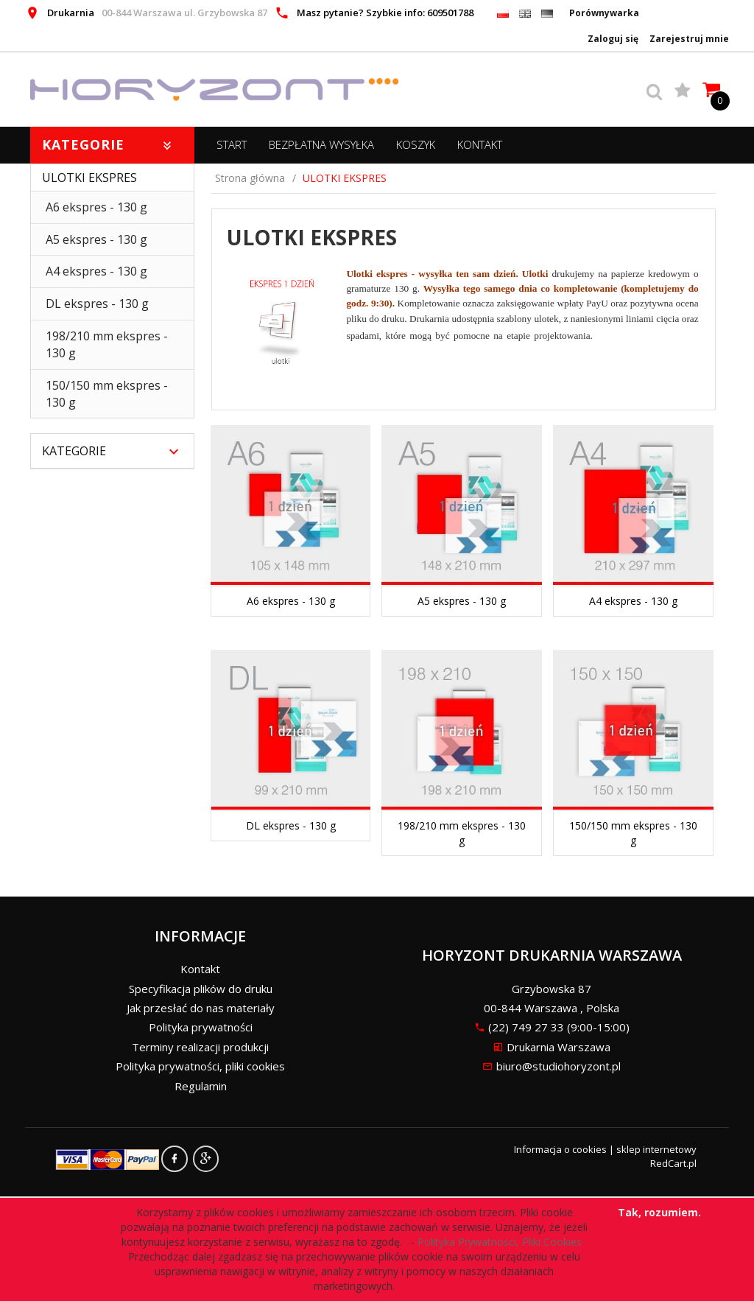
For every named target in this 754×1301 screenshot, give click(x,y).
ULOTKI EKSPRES (89, 177)
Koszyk (415, 144)
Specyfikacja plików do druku (200, 988)
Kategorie (108, 144)
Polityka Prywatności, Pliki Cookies (502, 1242)
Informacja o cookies (560, 1149)
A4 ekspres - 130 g (96, 271)
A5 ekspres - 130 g (96, 239)
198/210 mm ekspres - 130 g (107, 344)
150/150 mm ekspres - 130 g (107, 393)
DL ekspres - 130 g (97, 303)
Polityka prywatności (201, 1027)
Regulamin (201, 1086)
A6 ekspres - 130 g (96, 207)
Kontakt (479, 144)
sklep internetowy (656, 1149)
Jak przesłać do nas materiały (201, 1007)
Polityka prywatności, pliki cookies (200, 1066)
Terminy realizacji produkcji (200, 1046)
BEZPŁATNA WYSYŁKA (321, 144)
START (231, 144)
